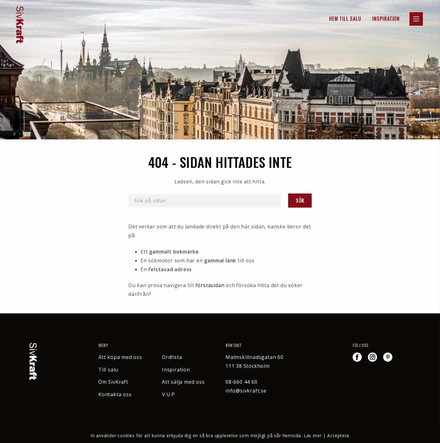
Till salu (108, 369)
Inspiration (386, 18)
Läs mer (313, 435)
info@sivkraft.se (246, 390)
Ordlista (172, 357)
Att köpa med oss (120, 357)
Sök (300, 200)
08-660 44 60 (242, 381)
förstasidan (210, 285)
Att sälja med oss (183, 381)
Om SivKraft (113, 381)
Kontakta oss (115, 394)
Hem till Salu (345, 18)
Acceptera (338, 435)
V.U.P (168, 394)
